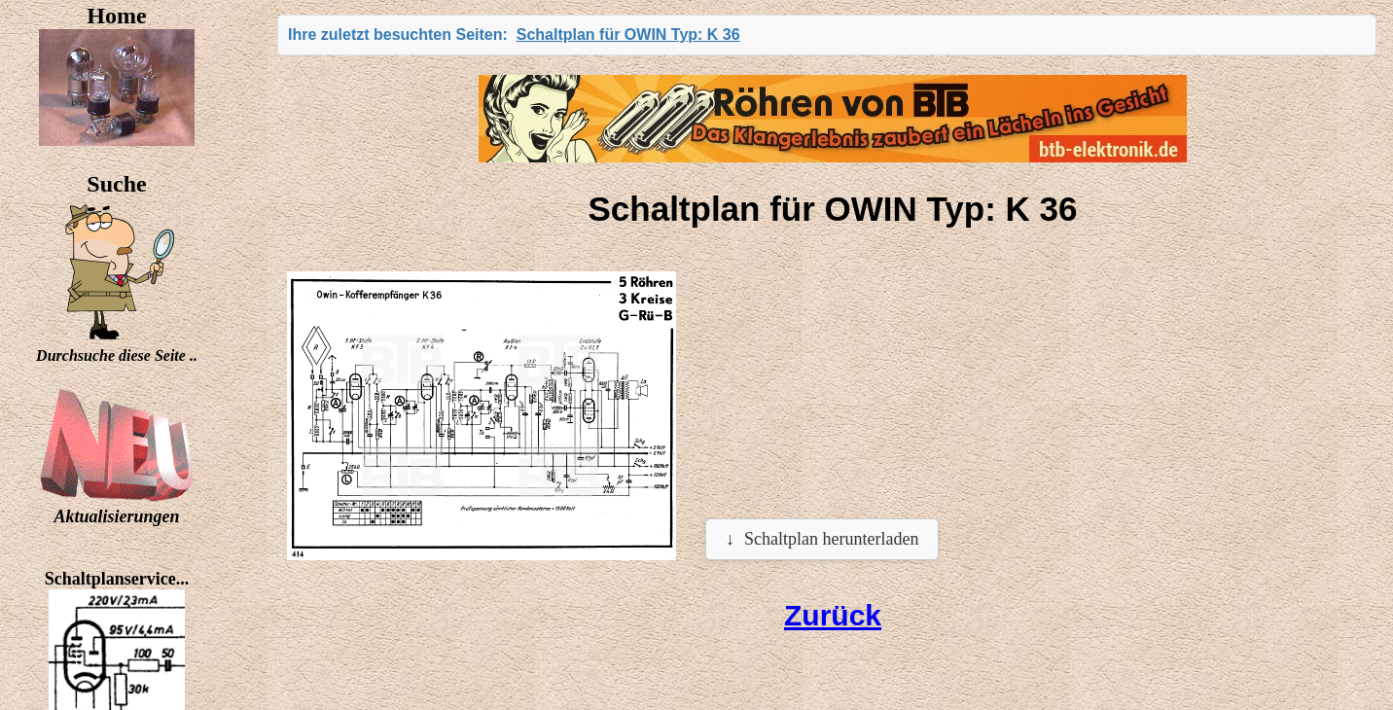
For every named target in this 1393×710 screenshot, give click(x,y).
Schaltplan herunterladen (831, 539)
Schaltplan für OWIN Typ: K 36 (628, 34)
